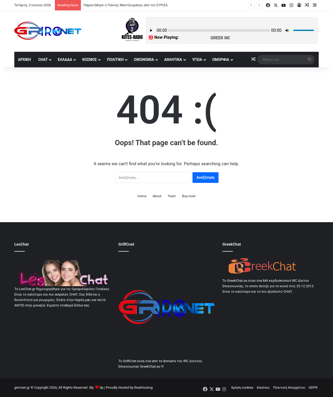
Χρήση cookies (242, 387)
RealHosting (143, 387)
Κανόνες (263, 387)
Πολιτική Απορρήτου (289, 387)
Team (172, 196)
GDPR (313, 387)
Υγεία (197, 59)
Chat (43, 59)
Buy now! (189, 196)
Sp (102, 387)
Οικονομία (144, 59)
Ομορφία (220, 59)
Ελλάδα (65, 59)
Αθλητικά (173, 59)
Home (141, 196)
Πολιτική (115, 59)
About (157, 196)
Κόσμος (89, 59)
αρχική (24, 59)
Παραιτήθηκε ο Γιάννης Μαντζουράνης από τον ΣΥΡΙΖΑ (126, 5)
